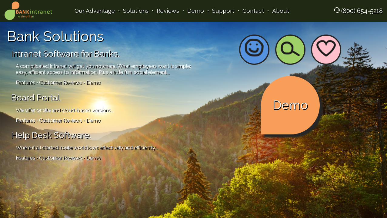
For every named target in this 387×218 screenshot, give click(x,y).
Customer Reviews (60, 82)
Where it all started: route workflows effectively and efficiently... (87, 147)
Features (25, 82)
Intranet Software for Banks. (65, 54)
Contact (253, 10)
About (280, 10)
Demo (195, 10)
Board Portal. (36, 98)
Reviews (168, 10)
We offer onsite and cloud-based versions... (64, 110)
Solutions (135, 10)
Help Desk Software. (51, 135)
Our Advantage (95, 10)
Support (223, 10)
